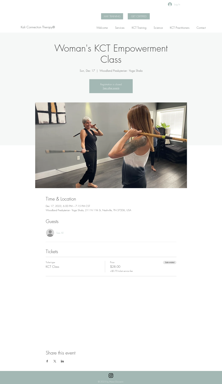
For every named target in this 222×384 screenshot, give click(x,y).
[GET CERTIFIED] (139, 16)
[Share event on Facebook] (47, 361)
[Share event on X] (54, 361)
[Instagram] (111, 376)
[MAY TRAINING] (112, 16)
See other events (111, 88)
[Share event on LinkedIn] (62, 361)
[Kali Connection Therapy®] (38, 27)
